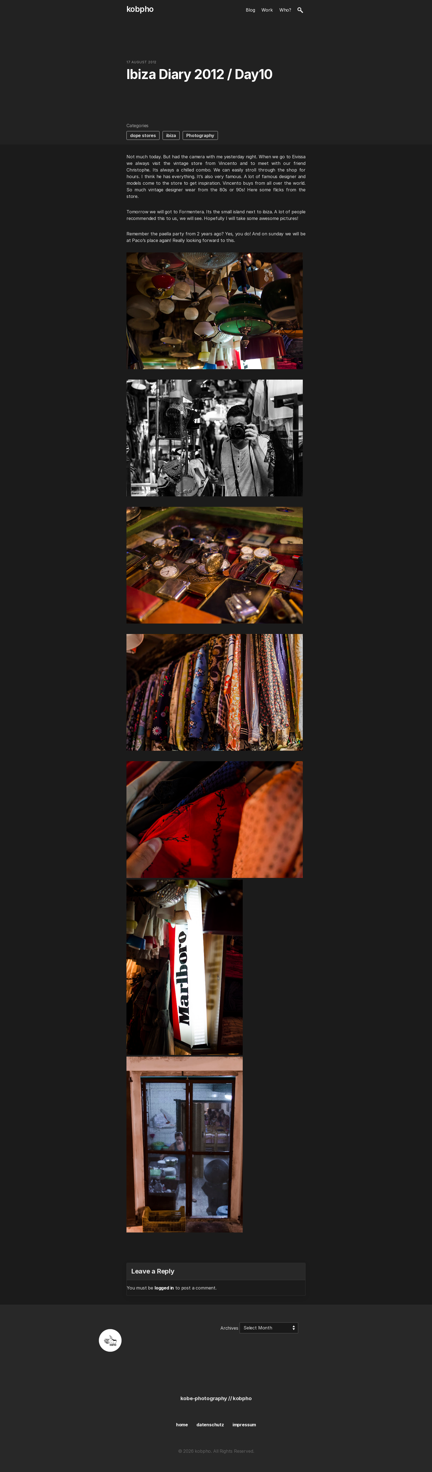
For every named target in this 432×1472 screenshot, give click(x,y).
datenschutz (210, 1424)
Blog (250, 10)
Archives (229, 1327)
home (182, 1424)
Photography (200, 135)
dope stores (143, 135)
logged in (164, 1288)
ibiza (171, 135)
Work (266, 10)
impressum (244, 1424)
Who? (285, 10)
